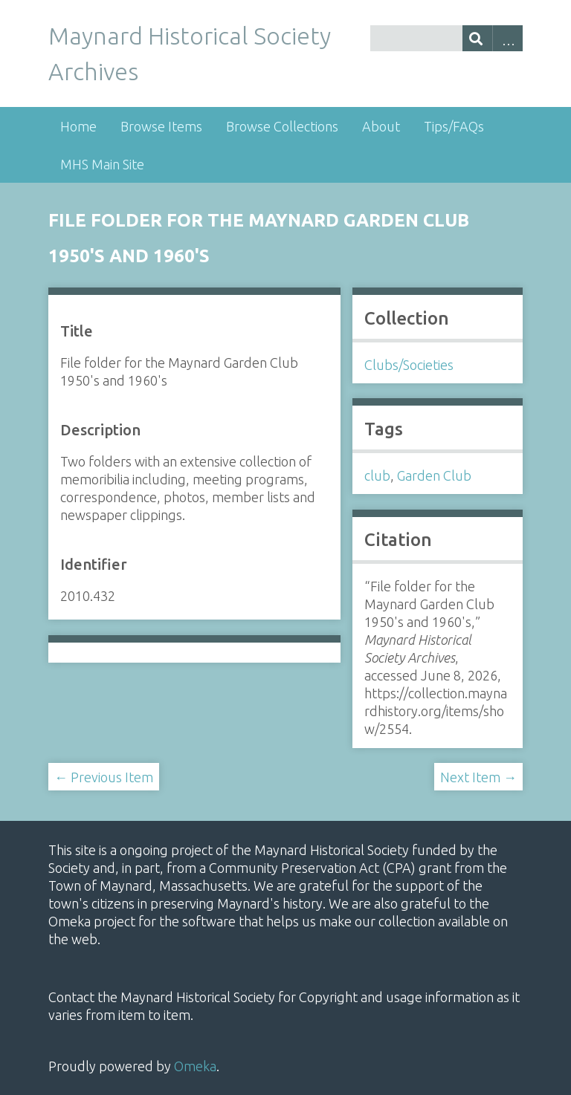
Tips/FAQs (454, 126)
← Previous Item (103, 777)
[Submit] (477, 38)
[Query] (446, 38)
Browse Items (161, 126)
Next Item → (478, 777)
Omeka (195, 1066)
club (377, 475)
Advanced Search (507, 38)
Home (78, 126)
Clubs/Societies (409, 364)
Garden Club (434, 475)
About (381, 126)
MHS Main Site (102, 164)
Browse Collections (282, 126)
